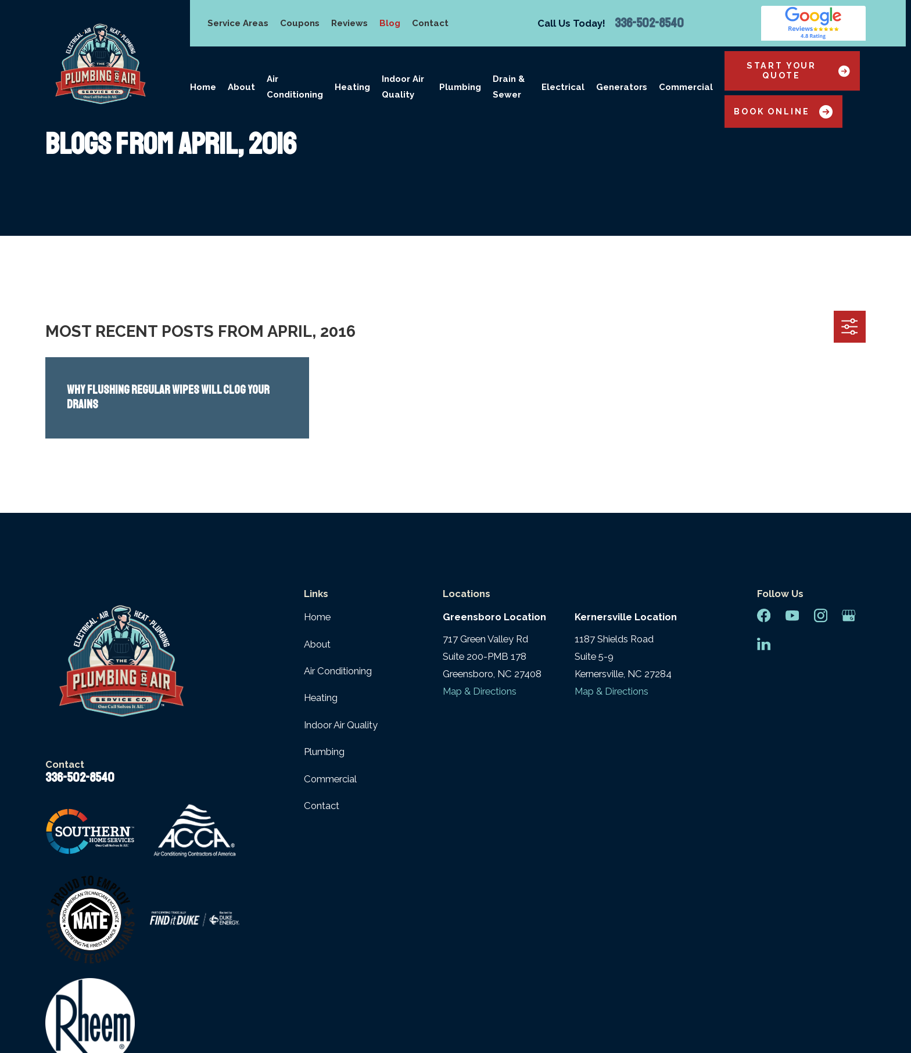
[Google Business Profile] (848, 615)
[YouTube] (792, 615)
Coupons (300, 23)
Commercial (330, 779)
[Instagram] (820, 615)
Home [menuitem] (203, 87)
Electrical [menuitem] (562, 87)
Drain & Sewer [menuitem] (509, 87)
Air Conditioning (338, 671)
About (317, 644)
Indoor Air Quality (341, 725)
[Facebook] (763, 615)
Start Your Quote (798, 70)
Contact (430, 23)
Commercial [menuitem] (686, 87)
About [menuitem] (241, 87)
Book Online (783, 111)
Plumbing (324, 751)
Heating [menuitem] (352, 87)
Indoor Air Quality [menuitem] (403, 87)
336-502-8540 (649, 23)
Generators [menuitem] (621, 87)
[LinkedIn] (763, 644)
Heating (321, 697)
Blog (389, 23)
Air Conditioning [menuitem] (295, 87)
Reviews (349, 23)
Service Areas (237, 23)
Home (317, 617)
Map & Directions (480, 691)
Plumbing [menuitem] (460, 87)
